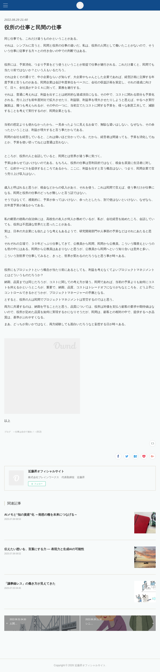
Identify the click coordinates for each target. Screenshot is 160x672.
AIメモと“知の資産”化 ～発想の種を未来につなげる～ (40, 514)
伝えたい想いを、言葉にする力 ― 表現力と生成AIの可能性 (44, 549)
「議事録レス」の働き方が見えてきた (29, 583)
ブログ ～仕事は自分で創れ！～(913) (22, 432)
